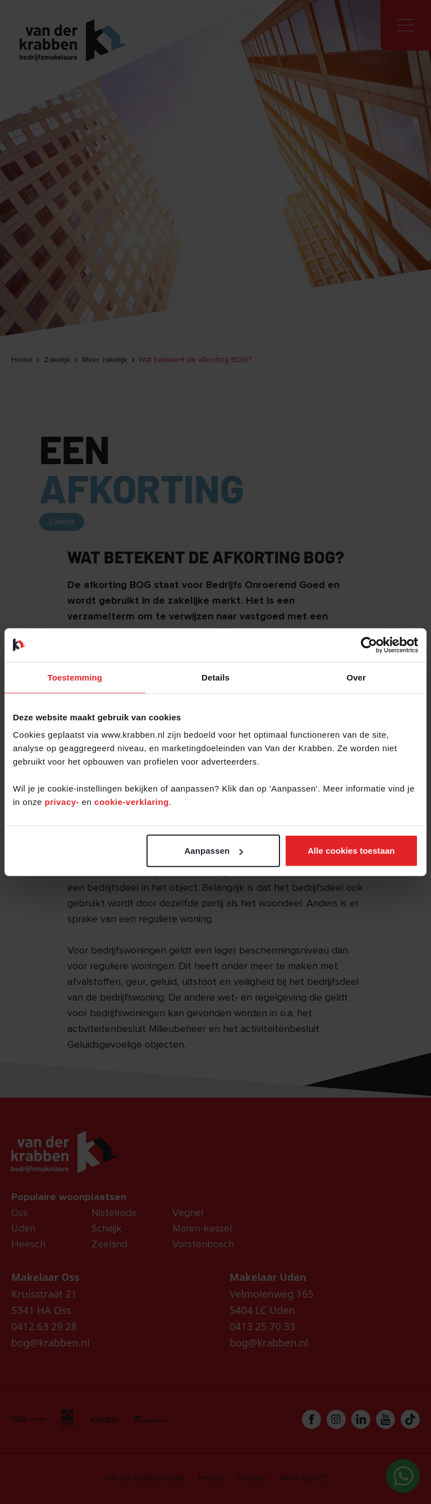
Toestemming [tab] (75, 677)
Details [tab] (215, 677)
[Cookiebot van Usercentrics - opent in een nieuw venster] (369, 644)
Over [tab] (356, 677)
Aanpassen (213, 850)
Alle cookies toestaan (351, 850)
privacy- (63, 802)
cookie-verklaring (131, 802)
